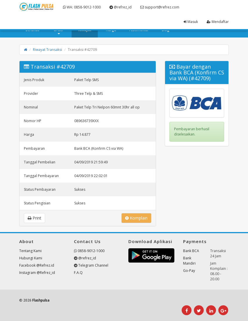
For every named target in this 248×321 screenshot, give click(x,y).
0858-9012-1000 (91, 250)
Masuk (191, 21)
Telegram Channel (93, 265)
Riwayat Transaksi (47, 49)
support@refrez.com (159, 7)
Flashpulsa (40, 300)
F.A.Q (78, 272)
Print (34, 218)
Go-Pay (189, 270)
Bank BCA (191, 250)
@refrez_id (120, 7)
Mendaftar (218, 21)
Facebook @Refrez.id (36, 265)
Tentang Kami (30, 250)
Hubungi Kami (30, 258)
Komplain (136, 218)
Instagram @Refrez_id (37, 272)
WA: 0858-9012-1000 (82, 7)
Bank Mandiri (189, 261)
